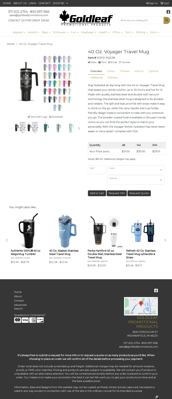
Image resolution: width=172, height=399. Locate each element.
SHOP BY (58, 3)
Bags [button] (45, 32)
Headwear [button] (87, 32)
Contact (19, 300)
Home (18, 292)
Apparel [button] (18, 32)
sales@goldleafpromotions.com (28, 15)
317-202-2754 (18, 12)
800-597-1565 (39, 12)
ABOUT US (20, 3)
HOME (7, 3)
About (18, 296)
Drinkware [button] (59, 32)
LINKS (32, 3)
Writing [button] (140, 32)
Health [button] (103, 32)
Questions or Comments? (29, 315)
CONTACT (44, 3)
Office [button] (116, 32)
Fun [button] (73, 32)
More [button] (153, 32)
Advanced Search (20, 307)
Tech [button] (128, 32)
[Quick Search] (140, 20)
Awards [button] (32, 32)
